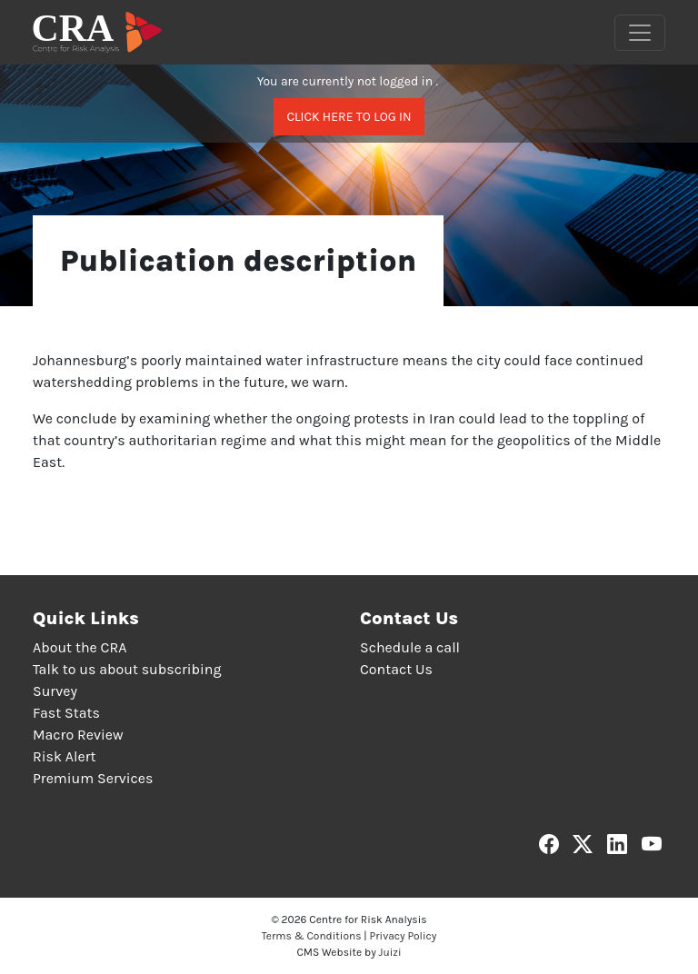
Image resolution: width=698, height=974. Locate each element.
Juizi (390, 952)
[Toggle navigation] (639, 33)
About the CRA (79, 647)
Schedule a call (410, 647)
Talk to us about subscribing (127, 669)
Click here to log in (348, 116)
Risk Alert (64, 756)
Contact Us (396, 669)
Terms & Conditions (312, 935)
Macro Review (78, 734)
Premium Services (93, 778)
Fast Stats (66, 712)
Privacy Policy (403, 935)
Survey (55, 691)
